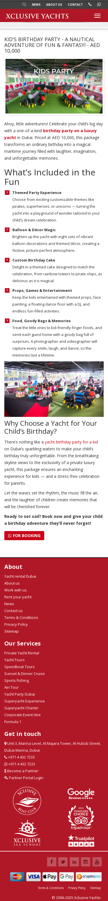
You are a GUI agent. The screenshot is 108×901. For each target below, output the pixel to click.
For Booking (24, 535)
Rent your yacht (18, 596)
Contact (75, 5)
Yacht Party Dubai (19, 694)
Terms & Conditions (21, 617)
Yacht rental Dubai (20, 576)
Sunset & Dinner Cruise (24, 673)
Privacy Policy (16, 624)
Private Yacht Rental (21, 653)
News (36, 5)
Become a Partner (21, 770)
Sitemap (11, 631)
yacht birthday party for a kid (71, 442)
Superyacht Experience (24, 701)
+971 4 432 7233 (19, 757)
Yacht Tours (14, 659)
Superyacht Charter (21, 707)
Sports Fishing (16, 680)
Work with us (15, 590)
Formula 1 (12, 721)
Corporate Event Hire (22, 714)
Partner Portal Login (23, 777)
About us (54, 5)
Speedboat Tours (19, 666)
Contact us (13, 610)
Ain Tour (11, 687)
